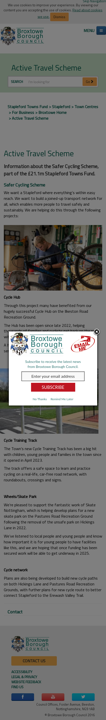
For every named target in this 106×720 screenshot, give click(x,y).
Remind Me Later (61, 399)
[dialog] (53, 368)
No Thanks (40, 399)
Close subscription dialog (96, 332)
